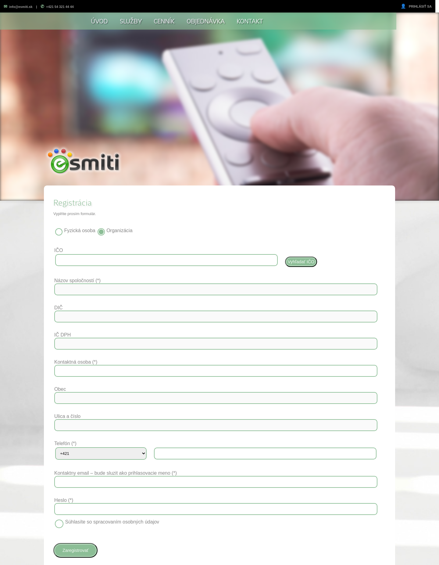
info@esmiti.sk (18, 7)
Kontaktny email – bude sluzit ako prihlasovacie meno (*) (115, 473)
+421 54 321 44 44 (57, 7)
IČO (58, 250)
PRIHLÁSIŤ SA (416, 6)
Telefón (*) (65, 443)
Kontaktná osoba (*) (75, 362)
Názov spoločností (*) (77, 280)
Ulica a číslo (67, 416)
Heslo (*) (63, 500)
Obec (60, 389)
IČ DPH (62, 334)
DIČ (58, 307)
